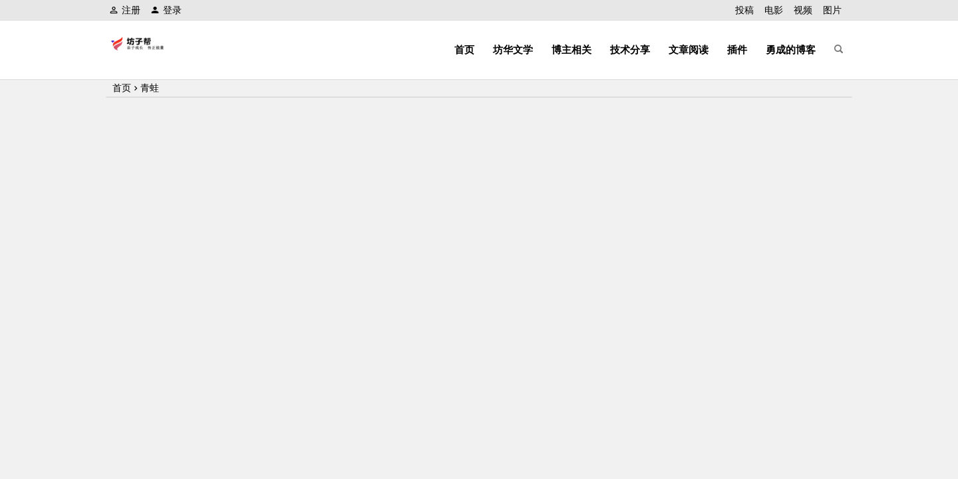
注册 (124, 10)
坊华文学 (513, 49)
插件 (737, 49)
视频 (803, 10)
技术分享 (630, 49)
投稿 (744, 10)
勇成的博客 (791, 49)
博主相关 (571, 49)
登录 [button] (166, 10)
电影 (773, 10)
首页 (464, 49)
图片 (832, 10)
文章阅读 (689, 49)
